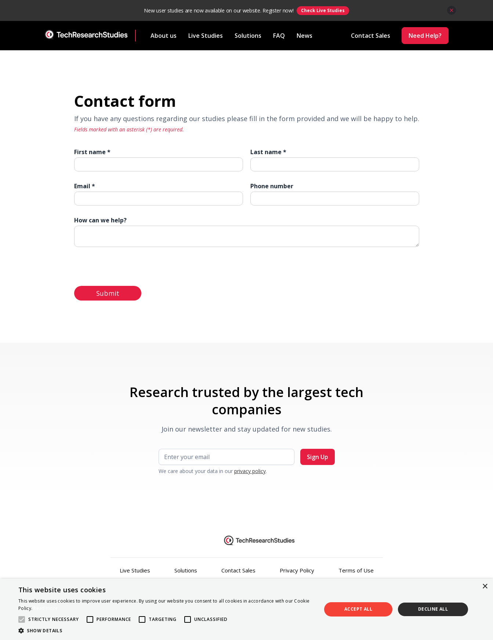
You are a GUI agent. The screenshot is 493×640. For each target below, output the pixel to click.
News (304, 36)
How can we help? (100, 220)
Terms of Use (356, 570)
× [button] (484, 586)
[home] (90, 35)
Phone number (271, 186)
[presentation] (130, 265)
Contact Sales (238, 570)
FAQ (279, 36)
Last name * (268, 152)
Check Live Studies (323, 10)
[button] (165, 630)
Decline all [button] (433, 609)
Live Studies (205, 36)
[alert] (246, 609)
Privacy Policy (297, 570)
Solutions (248, 36)
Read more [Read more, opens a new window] (45, 608)
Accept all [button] (358, 609)
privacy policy (250, 471)
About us (164, 36)
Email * (84, 186)
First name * (92, 152)
